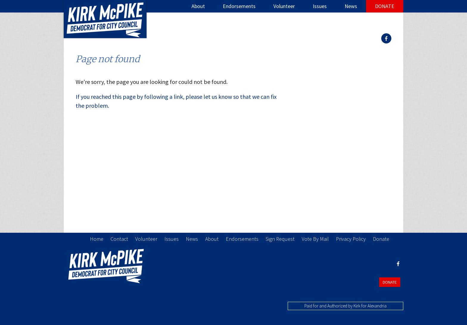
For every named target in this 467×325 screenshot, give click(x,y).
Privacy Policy (351, 238)
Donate (384, 6)
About (198, 6)
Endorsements (239, 6)
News (351, 6)
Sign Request (280, 238)
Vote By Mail (315, 238)
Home (96, 238)
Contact (119, 238)
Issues (320, 6)
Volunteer (284, 6)
